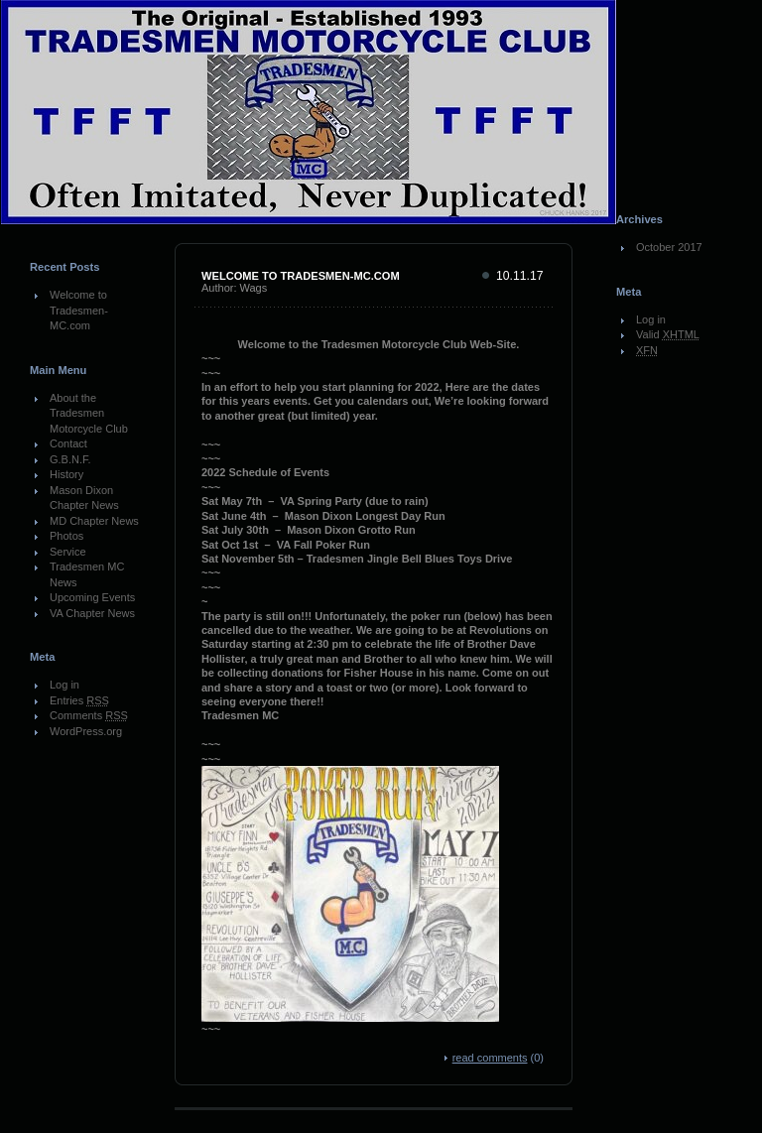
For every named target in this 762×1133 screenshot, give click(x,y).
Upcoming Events (92, 597)
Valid (667, 334)
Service (68, 552)
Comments (89, 715)
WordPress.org (86, 731)
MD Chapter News (94, 521)
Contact (68, 443)
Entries (79, 700)
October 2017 (669, 247)
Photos (66, 536)
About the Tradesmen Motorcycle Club (89, 413)
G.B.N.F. (70, 459)
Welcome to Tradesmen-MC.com (79, 310)
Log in (64, 685)
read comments (490, 1058)
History (66, 474)
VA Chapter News (92, 613)
